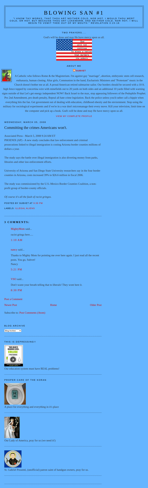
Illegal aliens (25, 208)
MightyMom (18, 228)
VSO (13, 279)
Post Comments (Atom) (32, 312)
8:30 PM (16, 290)
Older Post (96, 304)
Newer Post (10, 304)
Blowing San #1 (74, 13)
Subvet (81, 71)
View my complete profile (74, 116)
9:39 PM (38, 203)
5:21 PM (16, 269)
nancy (14, 249)
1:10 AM (16, 239)
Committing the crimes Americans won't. (35, 127)
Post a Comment (13, 299)
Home (53, 304)
